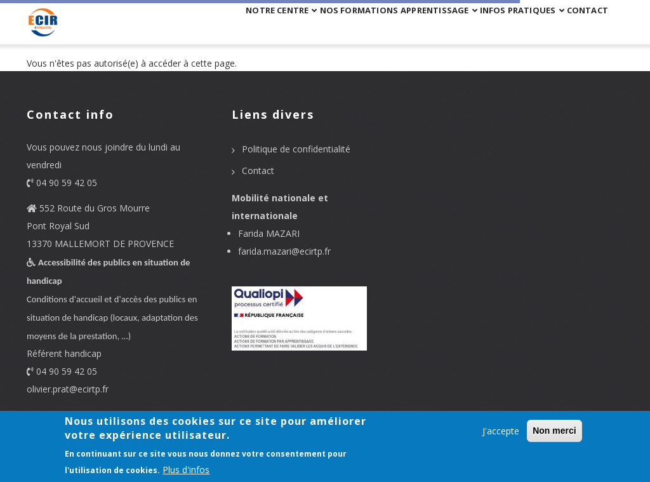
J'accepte (500, 431)
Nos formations (292, 27)
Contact (579, 27)
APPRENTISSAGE (392, 27)
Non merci (554, 430)
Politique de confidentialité (296, 149)
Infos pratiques (495, 27)
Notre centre (195, 27)
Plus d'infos (185, 470)
